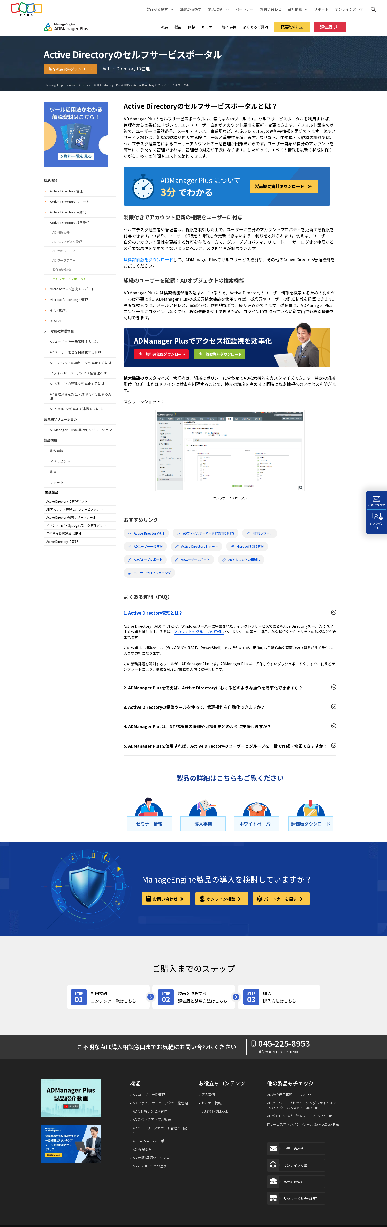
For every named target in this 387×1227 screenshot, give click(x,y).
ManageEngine (56, 85)
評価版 (329, 27)
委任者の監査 (61, 269)
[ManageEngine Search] (373, 9)
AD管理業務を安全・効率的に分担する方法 (80, 396)
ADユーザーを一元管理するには (74, 341)
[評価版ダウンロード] (310, 823)
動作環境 (56, 450)
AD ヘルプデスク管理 (67, 241)
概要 (164, 27)
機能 (178, 27)
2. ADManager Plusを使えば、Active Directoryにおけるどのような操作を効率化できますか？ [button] (213, 687)
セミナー (208, 27)
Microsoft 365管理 (247, 546)
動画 (53, 471)
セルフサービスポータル (69, 279)
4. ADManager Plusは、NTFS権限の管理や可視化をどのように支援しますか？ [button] (197, 726)
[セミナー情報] (149, 823)
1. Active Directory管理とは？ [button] (153, 613)
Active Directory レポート (152, 1141)
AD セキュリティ (63, 251)
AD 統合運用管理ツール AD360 (290, 1094)
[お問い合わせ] (376, 500)
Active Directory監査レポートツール (71, 517)
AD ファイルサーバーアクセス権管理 (160, 1103)
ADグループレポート (145, 559)
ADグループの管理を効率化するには (77, 383)
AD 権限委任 (61, 232)
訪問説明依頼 (286, 1182)
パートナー (245, 9)
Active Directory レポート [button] (69, 201)
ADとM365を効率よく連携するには (76, 408)
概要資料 (292, 27)
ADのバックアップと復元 (152, 1119)
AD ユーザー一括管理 (149, 1094)
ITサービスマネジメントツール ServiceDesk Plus (303, 1124)
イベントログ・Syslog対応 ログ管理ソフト (76, 525)
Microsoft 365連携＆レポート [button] (72, 288)
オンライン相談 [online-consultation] (221, 899)
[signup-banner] (71, 1144)
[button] (71, 1098)
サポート (321, 9)
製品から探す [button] (157, 9)
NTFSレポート (260, 533)
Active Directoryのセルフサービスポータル (161, 85)
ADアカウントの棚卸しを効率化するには (80, 362)
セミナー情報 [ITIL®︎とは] (211, 1103)
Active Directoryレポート (196, 546)
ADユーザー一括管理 (145, 546)
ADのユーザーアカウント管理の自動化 (160, 1130)
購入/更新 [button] (216, 9)
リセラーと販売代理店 (292, 1198)
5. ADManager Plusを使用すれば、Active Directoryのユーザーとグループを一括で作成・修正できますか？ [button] (225, 746)
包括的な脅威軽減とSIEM (63, 533)
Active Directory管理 (146, 533)
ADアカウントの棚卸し (241, 559)
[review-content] (108, 997)
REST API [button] (56, 320)
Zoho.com (26, 9)
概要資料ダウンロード (224, 354)
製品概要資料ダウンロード (70, 68)
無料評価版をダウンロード (148, 259)
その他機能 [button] (58, 310)
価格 (191, 27)
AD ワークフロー (64, 260)
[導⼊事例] (203, 823)
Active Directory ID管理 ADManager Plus (95, 85)
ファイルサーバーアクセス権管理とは (78, 373)
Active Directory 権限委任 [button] (69, 222)
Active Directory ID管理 (62, 541)
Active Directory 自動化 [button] (68, 212)
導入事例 (229, 27)
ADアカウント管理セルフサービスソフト (74, 509)
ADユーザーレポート (192, 559)
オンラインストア (349, 9)
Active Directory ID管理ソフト (66, 501)
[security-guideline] (76, 133)
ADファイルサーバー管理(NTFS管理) (205, 533)
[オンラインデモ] (376, 522)
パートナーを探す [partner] (281, 899)
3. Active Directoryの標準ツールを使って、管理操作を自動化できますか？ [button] (194, 707)
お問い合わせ (271, 9)
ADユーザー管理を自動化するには (75, 352)
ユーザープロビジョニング (149, 573)
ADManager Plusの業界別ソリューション (81, 429)
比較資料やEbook (214, 1111)
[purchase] (279, 997)
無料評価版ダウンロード (165, 354)
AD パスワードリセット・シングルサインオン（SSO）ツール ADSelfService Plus (301, 1105)
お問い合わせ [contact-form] (166, 899)
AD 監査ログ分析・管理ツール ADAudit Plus (299, 1116)
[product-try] (193, 997)
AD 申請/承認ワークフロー (153, 1157)
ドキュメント (60, 461)
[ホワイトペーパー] (256, 823)
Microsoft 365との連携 (150, 1166)
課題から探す (191, 9)
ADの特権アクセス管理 (150, 1111)
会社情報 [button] (295, 9)
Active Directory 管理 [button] (66, 191)
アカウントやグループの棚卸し (199, 631)
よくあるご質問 (255, 27)
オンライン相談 (287, 1165)
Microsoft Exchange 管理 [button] (69, 299)
